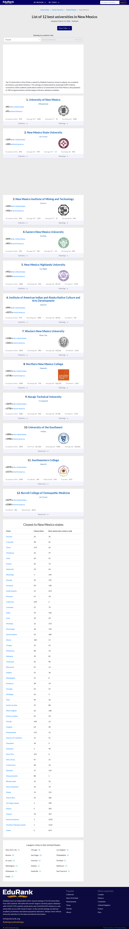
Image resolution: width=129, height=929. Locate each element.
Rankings (63, 123)
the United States (17, 107)
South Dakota (11, 591)
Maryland (10, 743)
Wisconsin (10, 667)
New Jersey (10, 759)
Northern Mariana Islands (16, 825)
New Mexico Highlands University (43, 264)
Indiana (9, 672)
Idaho (8, 613)
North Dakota (11, 634)
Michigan (9, 694)
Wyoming (10, 575)
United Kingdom (104, 905)
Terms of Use (108, 928)
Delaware (9, 749)
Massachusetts (12, 776)
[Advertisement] (22, 63)
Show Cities (64, 28)
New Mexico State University (43, 132)
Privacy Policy (120, 928)
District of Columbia (14, 738)
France (100, 909)
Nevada (9, 580)
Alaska (8, 808)
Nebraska (10, 569)
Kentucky (9, 683)
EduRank (75, 21)
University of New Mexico (43, 99)
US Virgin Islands (12, 803)
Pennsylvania (11, 732)
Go (80, 40)
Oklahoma (10, 553)
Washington (10, 678)
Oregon (9, 645)
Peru (99, 912)
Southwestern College (43, 460)
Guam (8, 830)
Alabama (9, 656)
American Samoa (12, 819)
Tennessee (10, 662)
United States (71, 10)
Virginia (9, 727)
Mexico (101, 898)
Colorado (9, 542)
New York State (72, 898)
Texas (8, 547)
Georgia (9, 689)
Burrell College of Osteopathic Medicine (43, 492)
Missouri (9, 596)
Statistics (23, 123)
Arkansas (9, 585)
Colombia (101, 901)
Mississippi (10, 629)
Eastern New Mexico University (43, 231)
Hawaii (9, 814)
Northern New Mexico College (43, 364)
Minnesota (10, 651)
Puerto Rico (10, 798)
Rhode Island (11, 781)
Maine (8, 792)
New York (10, 754)
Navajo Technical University (43, 396)
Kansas (9, 564)
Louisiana (9, 607)
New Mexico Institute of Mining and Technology (43, 199)
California (10, 602)
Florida (9, 721)
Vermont (9, 770)
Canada (101, 894)
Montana (9, 623)
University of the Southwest (43, 427)
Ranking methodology (13, 922)
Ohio (8, 700)
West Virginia (11, 711)
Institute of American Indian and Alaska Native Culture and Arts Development (43, 299)
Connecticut (10, 765)
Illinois (8, 640)
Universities (44, 10)
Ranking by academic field (43, 35)
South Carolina (11, 705)
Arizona (9, 536)
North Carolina (12, 716)
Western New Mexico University (43, 331)
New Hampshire (12, 787)
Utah (8, 558)
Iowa (8, 618)
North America (57, 10)
